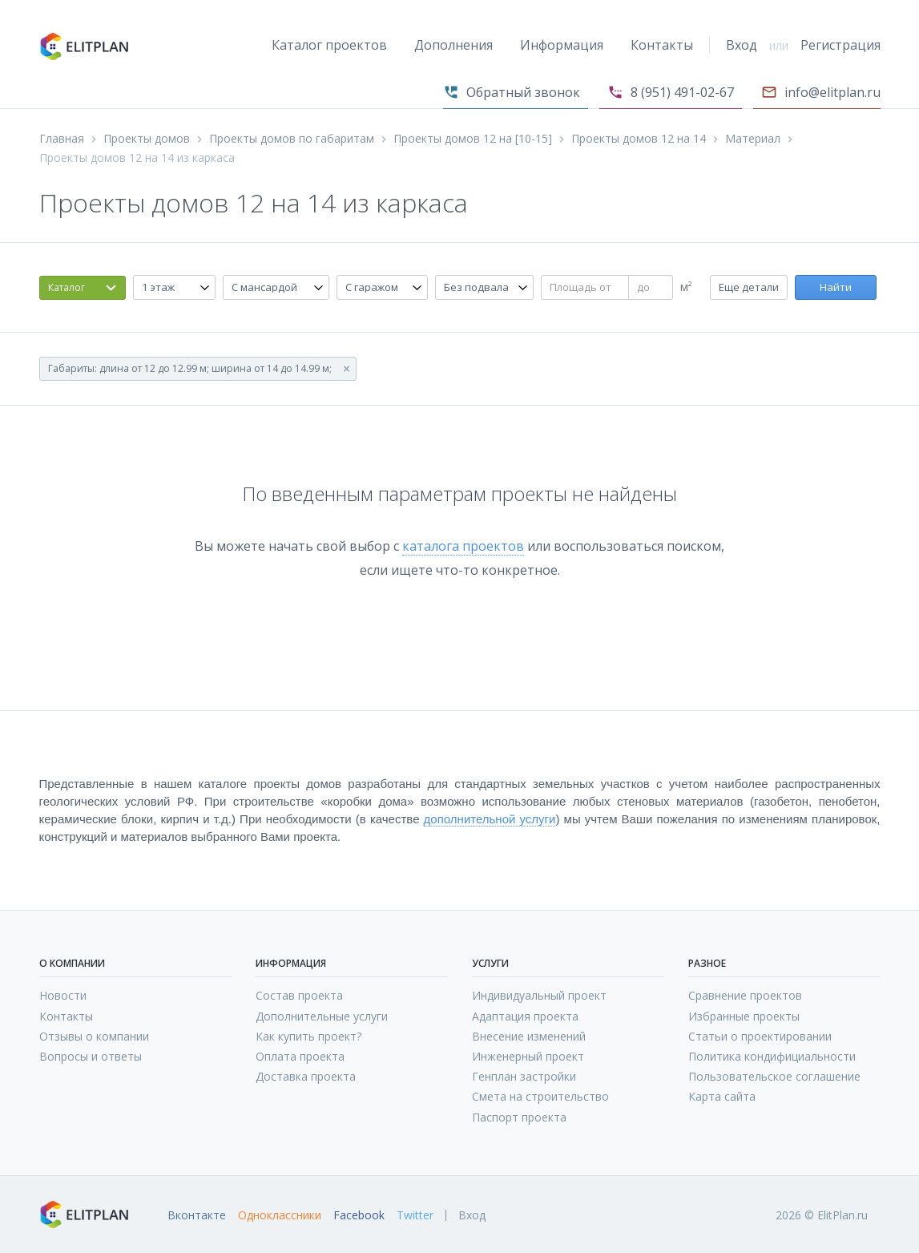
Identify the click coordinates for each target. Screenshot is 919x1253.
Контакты (662, 45)
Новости (63, 995)
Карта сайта (722, 1096)
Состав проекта (299, 995)
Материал (752, 138)
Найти (836, 287)
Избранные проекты (744, 1016)
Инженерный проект (528, 1056)
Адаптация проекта (525, 1016)
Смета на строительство (540, 1096)
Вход (741, 45)
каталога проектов (463, 546)
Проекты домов (146, 138)
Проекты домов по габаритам (291, 138)
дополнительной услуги (490, 819)
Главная (61, 138)
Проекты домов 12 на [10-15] (472, 138)
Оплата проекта (300, 1056)
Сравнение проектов (745, 995)
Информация (561, 45)
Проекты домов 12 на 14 (638, 138)
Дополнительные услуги (322, 1016)
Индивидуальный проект (539, 995)
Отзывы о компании (94, 1036)
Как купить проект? (308, 1036)
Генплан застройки (524, 1076)
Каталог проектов (329, 45)
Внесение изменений (529, 1036)
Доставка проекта (306, 1076)
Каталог (66, 287)
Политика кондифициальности (772, 1056)
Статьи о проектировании (760, 1036)
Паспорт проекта (519, 1117)
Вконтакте (196, 1215)
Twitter (415, 1215)
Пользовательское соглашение (774, 1076)
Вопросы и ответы (90, 1056)
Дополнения (453, 45)
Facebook (359, 1215)
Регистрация (840, 45)
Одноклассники (279, 1215)
